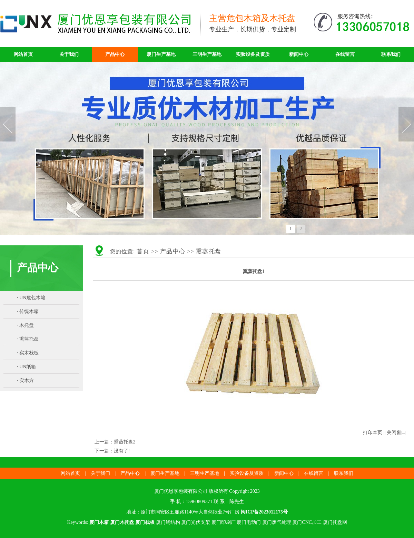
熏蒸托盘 (29, 339)
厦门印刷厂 (223, 522)
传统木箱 (29, 311)
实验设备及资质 (253, 54)
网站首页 (23, 54)
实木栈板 (29, 352)
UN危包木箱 (32, 297)
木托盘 (26, 325)
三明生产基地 (207, 54)
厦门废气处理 (276, 522)
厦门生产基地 (161, 54)
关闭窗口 (396, 432)
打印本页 (372, 432)
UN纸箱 (27, 366)
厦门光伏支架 (195, 522)
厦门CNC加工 (307, 522)
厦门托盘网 (335, 522)
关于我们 (69, 54)
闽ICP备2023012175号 (264, 512)
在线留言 (345, 54)
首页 (143, 251)
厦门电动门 (249, 522)
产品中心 (115, 54)
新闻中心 (298, 54)
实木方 (26, 380)
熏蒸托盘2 (125, 441)
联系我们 (391, 54)
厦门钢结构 (168, 522)
